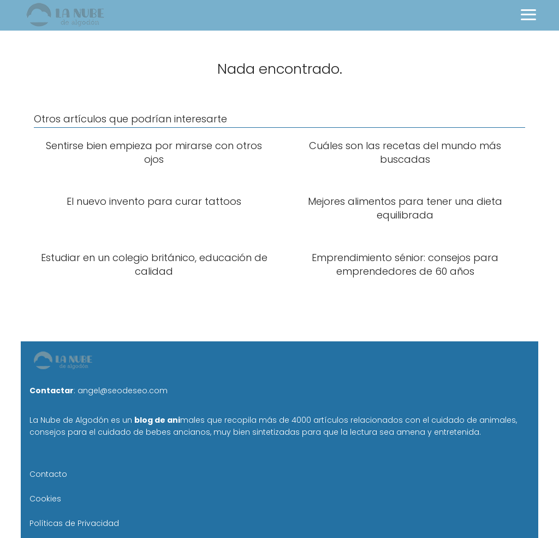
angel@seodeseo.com (123, 390)
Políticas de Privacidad (74, 523)
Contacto (48, 474)
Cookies (45, 498)
